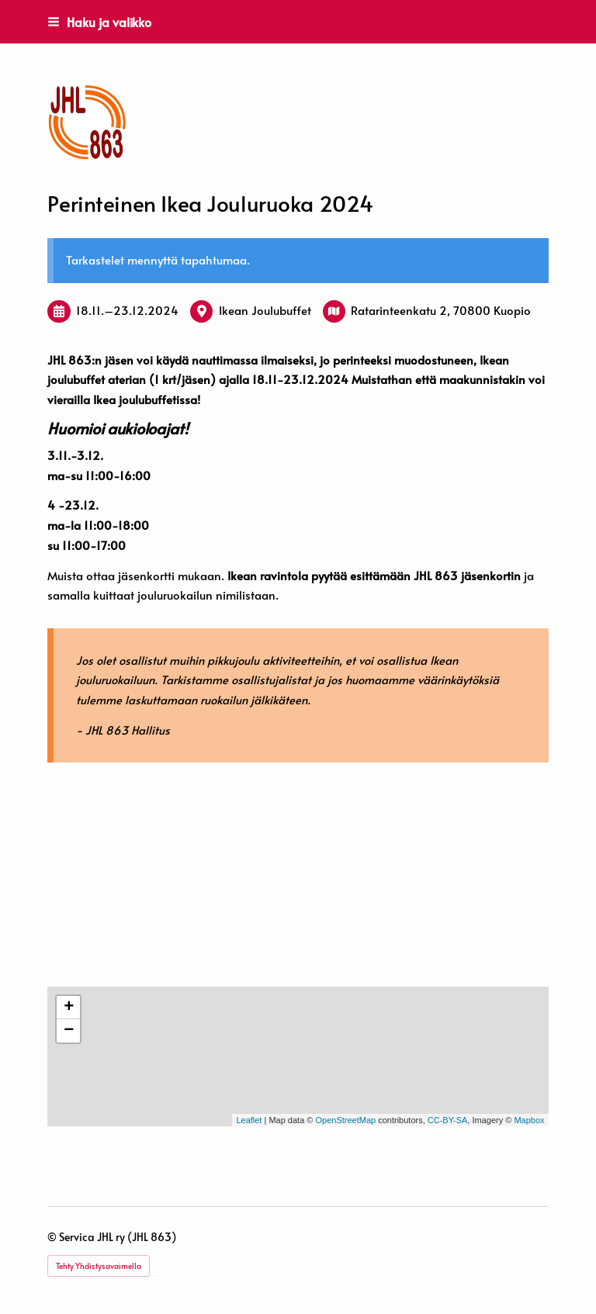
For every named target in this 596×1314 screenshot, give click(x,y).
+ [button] (69, 1007)
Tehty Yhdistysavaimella (98, 1265)
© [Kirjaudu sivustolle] (53, 1236)
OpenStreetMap (345, 1120)
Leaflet (249, 1120)
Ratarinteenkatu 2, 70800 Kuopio (441, 310)
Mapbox (529, 1120)
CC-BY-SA (448, 1120)
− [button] (69, 1031)
